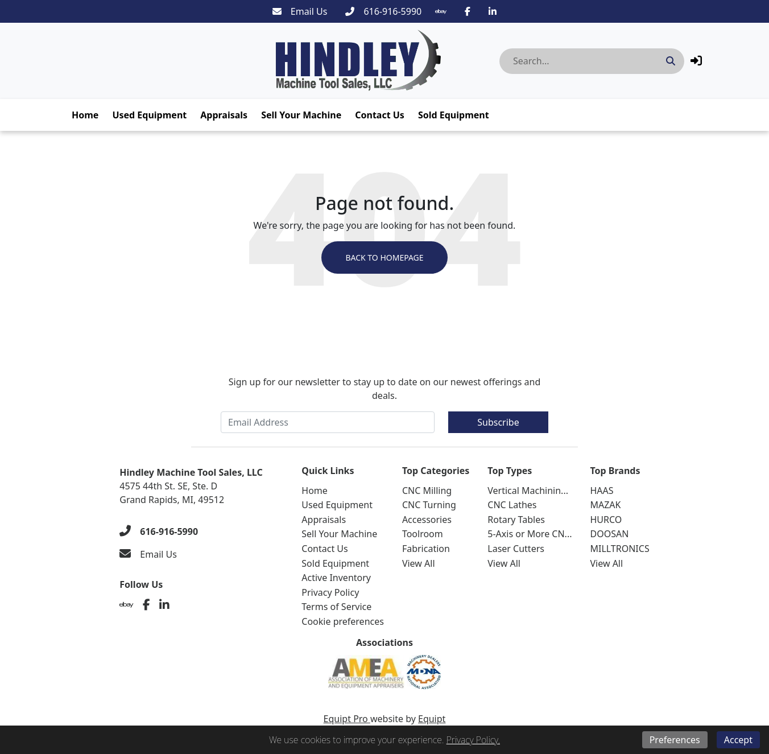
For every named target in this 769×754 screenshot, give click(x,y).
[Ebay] (440, 11)
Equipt (431, 718)
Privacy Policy (330, 592)
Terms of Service (336, 606)
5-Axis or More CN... (529, 534)
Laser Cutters (515, 548)
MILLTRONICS (619, 548)
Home (85, 115)
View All (418, 563)
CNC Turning (429, 504)
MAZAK (605, 504)
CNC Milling (427, 490)
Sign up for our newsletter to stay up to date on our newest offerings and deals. (385, 389)
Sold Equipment (453, 115)
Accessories (427, 519)
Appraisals (223, 115)
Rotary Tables (516, 519)
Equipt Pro (347, 718)
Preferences (675, 740)
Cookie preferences (342, 621)
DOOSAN (609, 534)
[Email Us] (300, 11)
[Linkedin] (493, 11)
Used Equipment (149, 115)
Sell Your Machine (301, 115)
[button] (696, 60)
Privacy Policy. (473, 740)
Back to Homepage (384, 257)
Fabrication (426, 548)
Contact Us (379, 115)
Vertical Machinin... (527, 490)
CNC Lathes (511, 504)
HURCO (606, 519)
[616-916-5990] (383, 11)
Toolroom (422, 534)
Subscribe (498, 422)
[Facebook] (467, 11)
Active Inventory (336, 577)
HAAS (601, 490)
